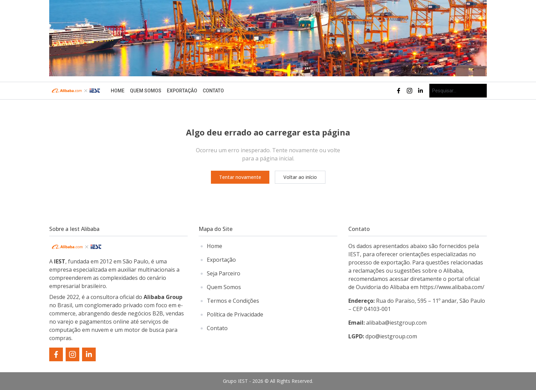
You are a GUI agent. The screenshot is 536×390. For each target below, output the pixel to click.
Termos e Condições (233, 300)
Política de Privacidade (235, 314)
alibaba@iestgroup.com (387, 322)
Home (117, 90)
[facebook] (398, 90)
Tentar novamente (240, 177)
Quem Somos (145, 90)
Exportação (182, 90)
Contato (213, 90)
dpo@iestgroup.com (382, 336)
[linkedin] (420, 90)
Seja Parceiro (223, 273)
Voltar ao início (300, 177)
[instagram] (409, 90)
